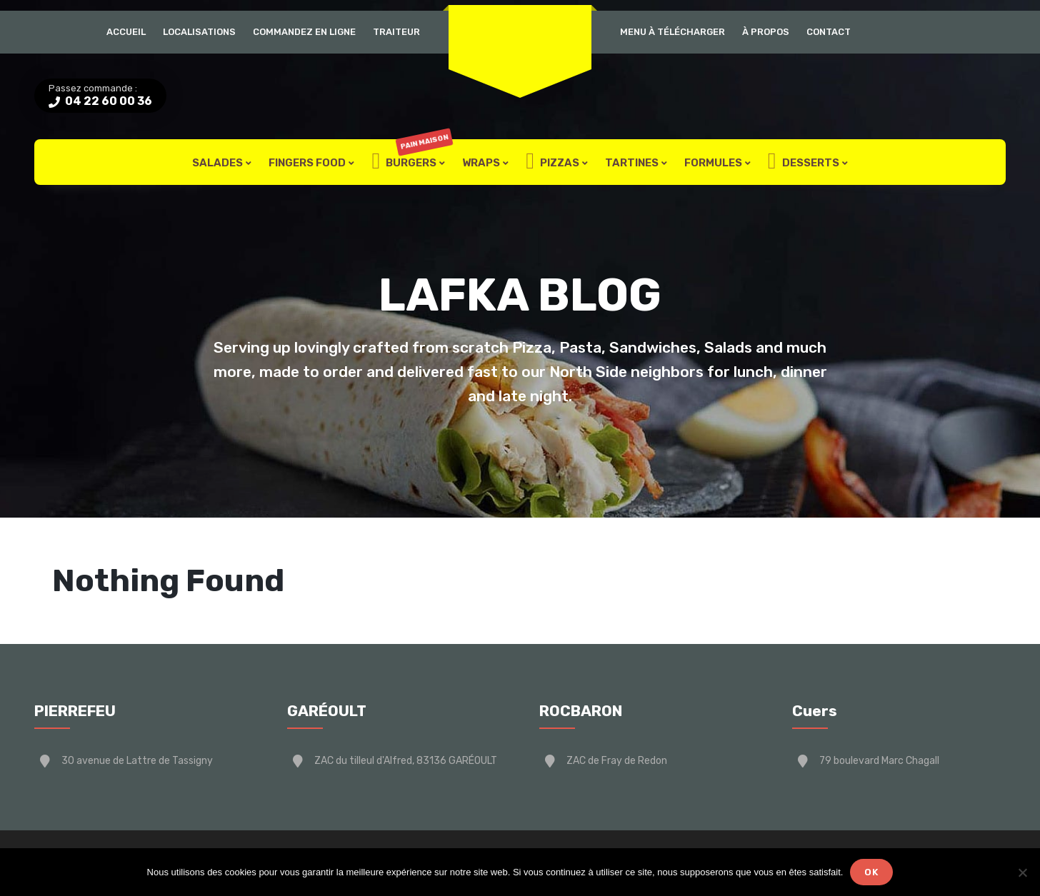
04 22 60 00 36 (107, 101)
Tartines (632, 162)
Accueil (126, 31)
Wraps (481, 162)
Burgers (411, 162)
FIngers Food (307, 162)
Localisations (199, 31)
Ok (871, 872)
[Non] (1022, 872)
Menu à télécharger (672, 31)
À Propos (765, 31)
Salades (217, 162)
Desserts (803, 162)
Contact (828, 31)
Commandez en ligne (304, 31)
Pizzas (552, 162)
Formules (713, 162)
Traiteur (396, 31)
